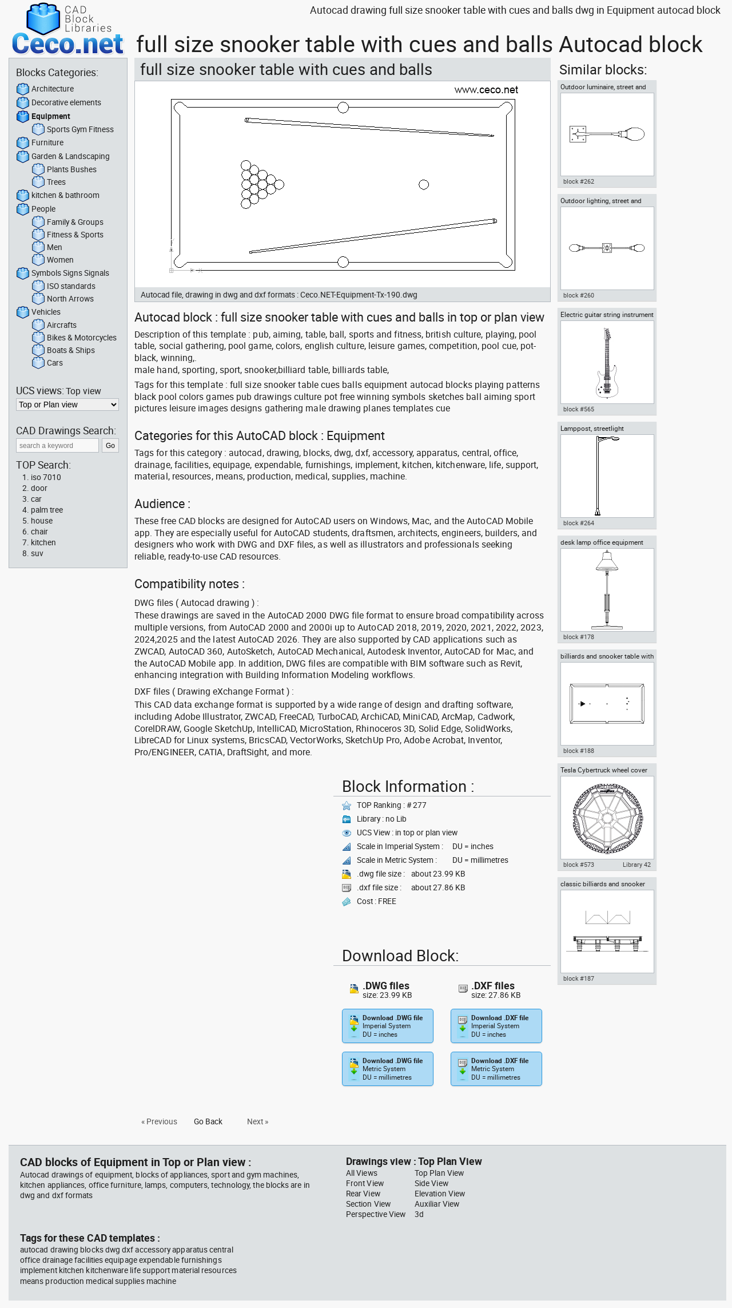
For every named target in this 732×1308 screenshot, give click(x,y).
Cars (47, 363)
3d (419, 1214)
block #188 (578, 751)
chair (39, 531)
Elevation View (440, 1193)
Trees (48, 182)
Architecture (45, 89)
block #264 (578, 523)
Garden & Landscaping (63, 157)
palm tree (47, 510)
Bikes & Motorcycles (74, 338)
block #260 (578, 295)
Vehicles (38, 312)
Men (46, 247)
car (36, 499)
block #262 (578, 181)
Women (52, 260)
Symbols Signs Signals (62, 273)
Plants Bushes (64, 170)
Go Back (208, 1121)
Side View (431, 1183)
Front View (365, 1183)
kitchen (43, 542)
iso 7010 (46, 477)
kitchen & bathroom (58, 196)
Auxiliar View (437, 1204)
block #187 (578, 978)
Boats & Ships (63, 350)
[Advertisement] (230, 854)
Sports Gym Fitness (72, 130)
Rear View (363, 1193)
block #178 (578, 637)
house (42, 521)
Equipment (43, 117)
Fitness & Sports (67, 235)
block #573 (578, 865)
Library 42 (637, 865)
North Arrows (62, 299)
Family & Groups (67, 222)
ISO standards (63, 286)
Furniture (39, 143)
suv (37, 553)
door (39, 488)
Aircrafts (54, 325)
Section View (368, 1204)
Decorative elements (58, 103)
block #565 (578, 409)
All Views (361, 1173)
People (35, 209)
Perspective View (375, 1214)
